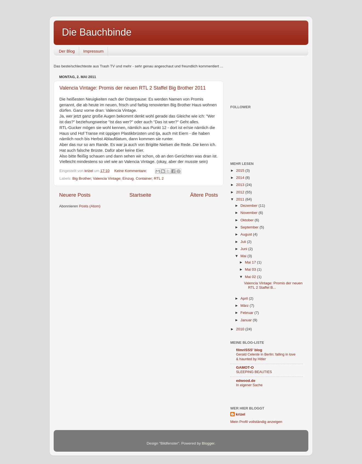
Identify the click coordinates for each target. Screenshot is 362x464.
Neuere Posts (74, 195)
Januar (246, 320)
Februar (247, 313)
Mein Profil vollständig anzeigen (256, 422)
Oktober (247, 220)
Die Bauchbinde (96, 32)
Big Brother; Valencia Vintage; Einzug (103, 178)
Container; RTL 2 (150, 178)
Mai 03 (251, 269)
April (244, 298)
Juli (243, 242)
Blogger (208, 443)
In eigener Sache (249, 385)
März (245, 305)
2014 (240, 178)
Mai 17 (251, 262)
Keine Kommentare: (131, 171)
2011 (240, 199)
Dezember (249, 206)
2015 (240, 170)
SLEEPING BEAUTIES (254, 372)
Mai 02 (251, 277)
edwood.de (245, 381)
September (250, 227)
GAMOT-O (245, 367)
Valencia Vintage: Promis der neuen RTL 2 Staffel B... (273, 285)
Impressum (93, 51)
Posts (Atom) (89, 206)
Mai (244, 256)
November (249, 213)
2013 (240, 185)
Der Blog (67, 51)
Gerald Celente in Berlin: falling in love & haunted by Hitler (265, 356)
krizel (240, 414)
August (246, 234)
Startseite (140, 195)
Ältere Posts (204, 195)
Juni (244, 249)
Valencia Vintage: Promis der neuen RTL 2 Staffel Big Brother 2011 (132, 88)
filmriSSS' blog (249, 350)
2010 (240, 329)
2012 (240, 192)
